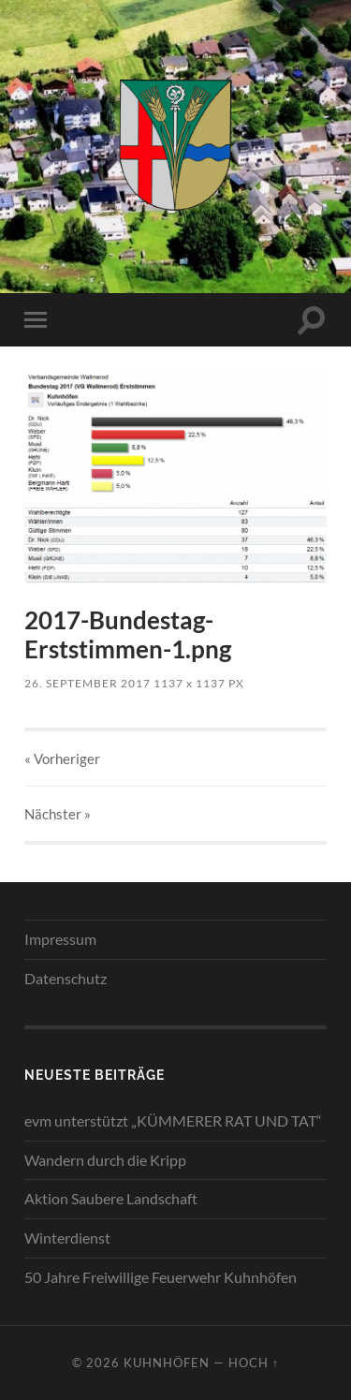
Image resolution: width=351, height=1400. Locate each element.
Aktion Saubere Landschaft (110, 1198)
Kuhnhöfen (167, 1362)
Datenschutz (65, 978)
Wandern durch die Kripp (105, 1160)
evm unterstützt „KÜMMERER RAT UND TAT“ (173, 1120)
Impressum (60, 939)
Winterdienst (67, 1237)
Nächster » (57, 813)
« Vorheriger (62, 758)
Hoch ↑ (253, 1362)
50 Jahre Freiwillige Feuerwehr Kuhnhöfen (160, 1277)
